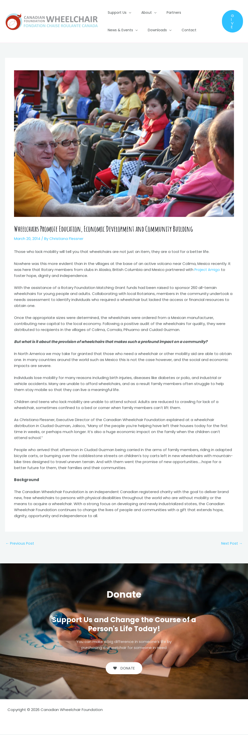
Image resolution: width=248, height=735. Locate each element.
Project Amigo (207, 269)
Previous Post (20, 543)
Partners (166, 12)
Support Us (115, 12)
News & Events (193, 12)
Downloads (115, 30)
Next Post (231, 543)
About (142, 12)
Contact (144, 30)
